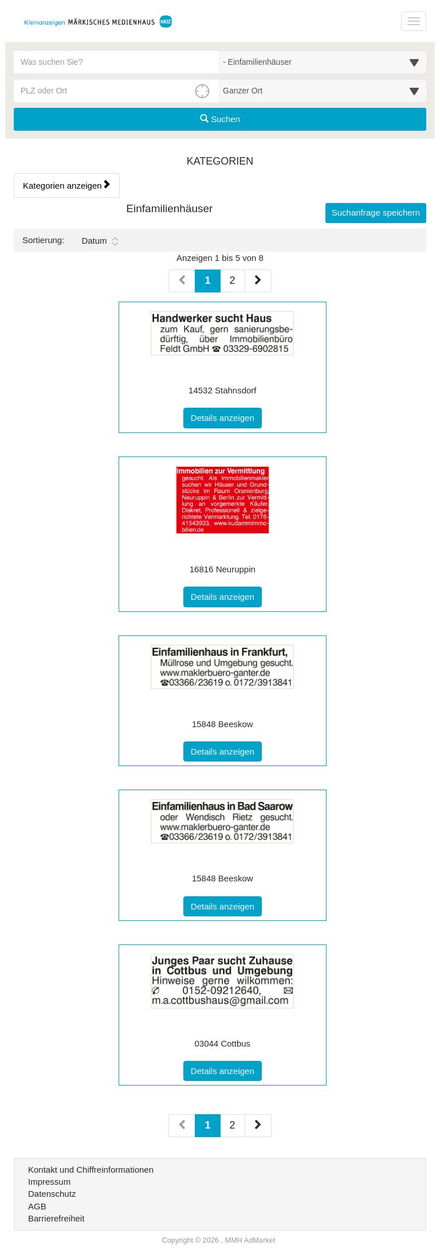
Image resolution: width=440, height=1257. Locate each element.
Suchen (220, 119)
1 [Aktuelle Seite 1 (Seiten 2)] (207, 1124)
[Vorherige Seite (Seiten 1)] (181, 281)
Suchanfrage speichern (376, 212)
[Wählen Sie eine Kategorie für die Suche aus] (323, 61)
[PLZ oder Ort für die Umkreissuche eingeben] (117, 90)
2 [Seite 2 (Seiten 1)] (232, 280)
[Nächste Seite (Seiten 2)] (258, 1125)
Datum (99, 241)
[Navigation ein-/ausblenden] (413, 21)
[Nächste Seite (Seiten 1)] (258, 281)
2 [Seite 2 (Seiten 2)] (232, 1125)
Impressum (49, 1181)
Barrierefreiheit (56, 1218)
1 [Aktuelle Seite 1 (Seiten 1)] (207, 279)
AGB (37, 1206)
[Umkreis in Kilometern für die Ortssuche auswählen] (323, 90)
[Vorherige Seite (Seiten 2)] (181, 1125)
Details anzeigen (226, 417)
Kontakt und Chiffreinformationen (91, 1169)
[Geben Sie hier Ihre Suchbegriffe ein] (117, 61)
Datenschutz (52, 1194)
